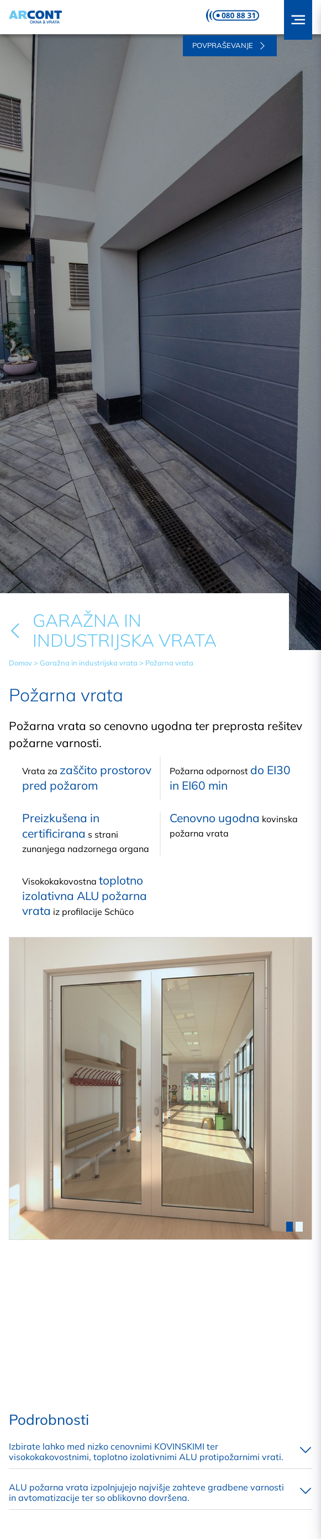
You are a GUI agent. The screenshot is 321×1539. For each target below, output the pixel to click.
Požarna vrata (169, 662)
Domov (20, 662)
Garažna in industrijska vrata (89, 662)
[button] (298, 20)
